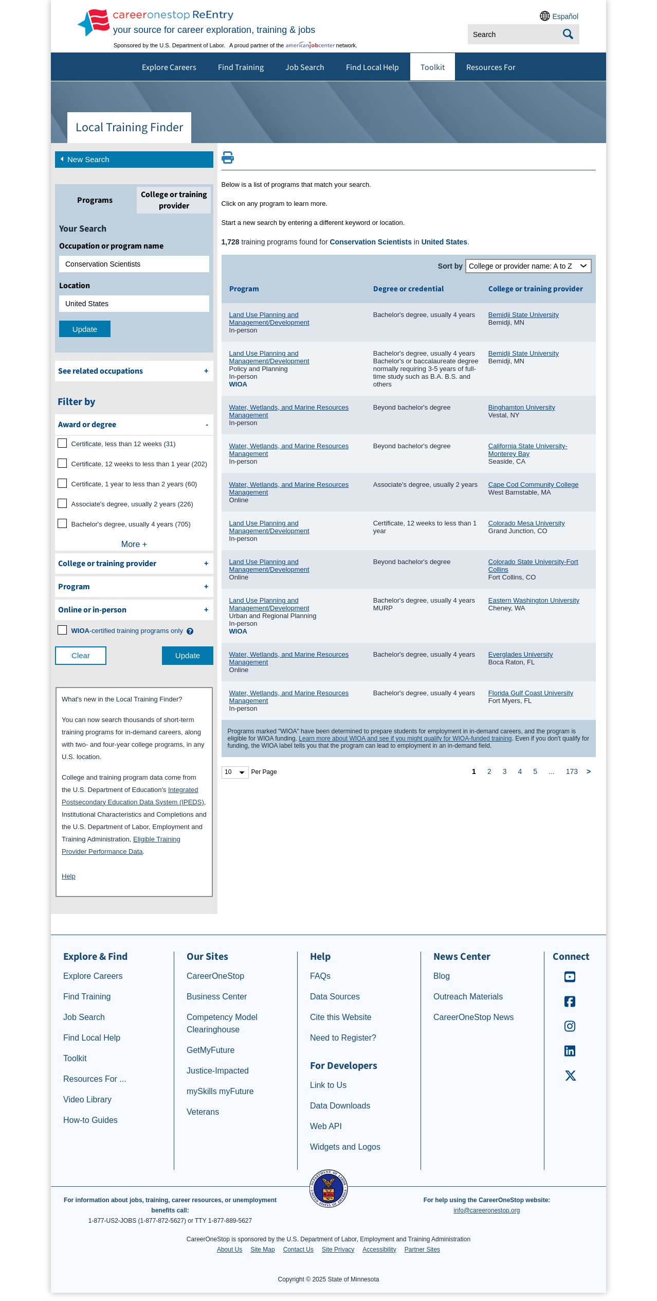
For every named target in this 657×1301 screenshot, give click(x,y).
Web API (326, 1126)
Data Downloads (340, 1105)
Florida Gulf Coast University (530, 693)
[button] (189, 631)
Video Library (87, 1099)
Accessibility (379, 1249)
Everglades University (520, 654)
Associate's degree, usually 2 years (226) (132, 504)
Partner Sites (422, 1249)
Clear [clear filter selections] (80, 655)
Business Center (217, 996)
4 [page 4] (520, 771)
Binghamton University (521, 407)
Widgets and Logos (345, 1146)
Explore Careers (169, 67)
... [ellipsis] (552, 771)
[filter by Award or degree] (134, 424)
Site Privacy (338, 1249)
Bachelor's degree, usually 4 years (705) (131, 524)
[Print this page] (228, 160)
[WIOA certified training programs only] (127, 631)
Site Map (262, 1249)
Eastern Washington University (533, 600)
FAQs (320, 976)
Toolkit (433, 67)
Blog (441, 976)
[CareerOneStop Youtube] (570, 980)
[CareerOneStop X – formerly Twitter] (570, 1079)
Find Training (241, 67)
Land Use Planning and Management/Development (269, 318)
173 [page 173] (572, 771)
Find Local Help (372, 67)
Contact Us (298, 1249)
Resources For (491, 67)
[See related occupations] (134, 371)
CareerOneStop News (473, 1017)
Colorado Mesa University (526, 523)
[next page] (590, 771)
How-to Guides (90, 1120)
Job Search (304, 67)
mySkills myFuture (220, 1091)
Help (69, 876)
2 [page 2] (489, 771)
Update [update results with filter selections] (187, 655)
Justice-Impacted (218, 1070)
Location (74, 285)
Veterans (203, 1111)
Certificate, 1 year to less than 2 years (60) (134, 484)
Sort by (450, 266)
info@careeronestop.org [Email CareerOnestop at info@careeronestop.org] (487, 1210)
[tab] (94, 200)
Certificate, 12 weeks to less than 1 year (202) (139, 464)
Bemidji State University (523, 315)
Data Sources (335, 996)
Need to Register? (343, 1037)
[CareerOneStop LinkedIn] (570, 1054)
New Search (84, 158)
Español (565, 16)
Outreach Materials (468, 996)
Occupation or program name (111, 246)
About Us (229, 1249)
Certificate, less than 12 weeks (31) (123, 444)
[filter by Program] (134, 586)
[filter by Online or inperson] (134, 610)
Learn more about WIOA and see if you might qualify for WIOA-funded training (405, 738)
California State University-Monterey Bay (528, 450)
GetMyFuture (210, 1050)
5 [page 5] (535, 771)
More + (134, 544)
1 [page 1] (474, 771)
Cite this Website (341, 1017)
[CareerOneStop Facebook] (570, 1004)
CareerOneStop (215, 976)
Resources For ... (94, 1079)
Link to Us (328, 1085)
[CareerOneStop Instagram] (570, 1029)
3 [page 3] (505, 771)
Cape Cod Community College (533, 484)
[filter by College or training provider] (134, 563)
